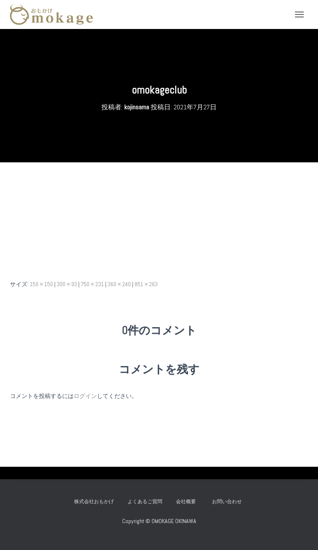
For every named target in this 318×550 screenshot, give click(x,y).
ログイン (85, 396)
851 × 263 (146, 284)
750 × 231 (92, 284)
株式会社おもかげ (94, 501)
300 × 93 (67, 284)
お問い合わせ (229, 501)
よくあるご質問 (145, 501)
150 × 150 (41, 284)
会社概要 (186, 501)
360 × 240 (119, 284)
